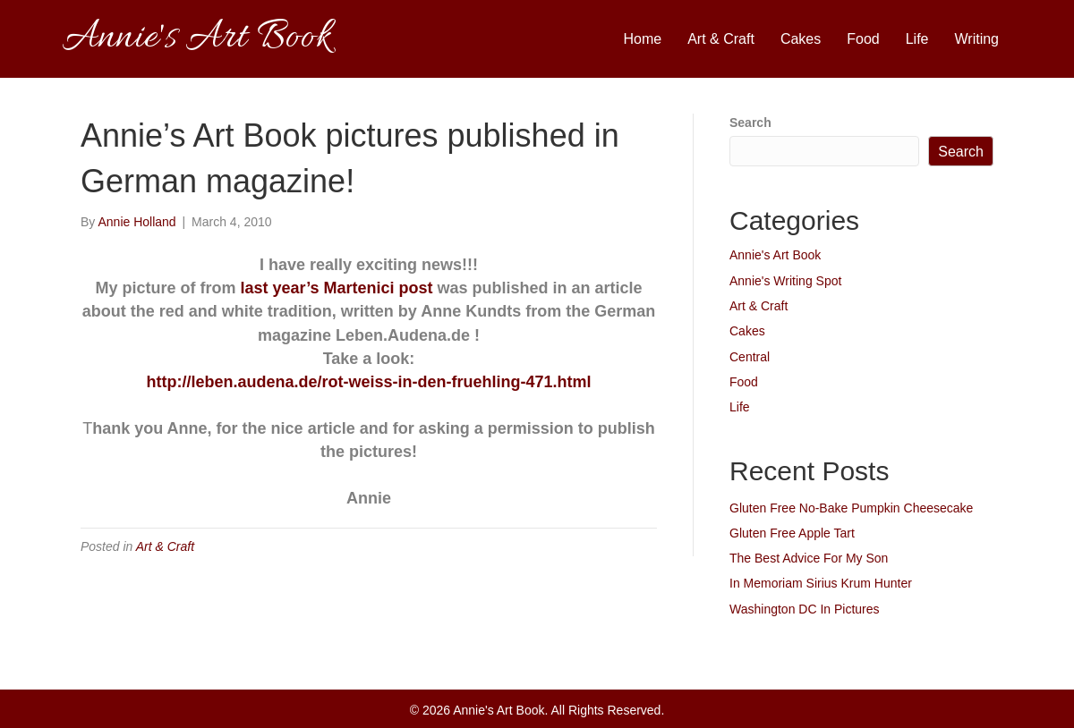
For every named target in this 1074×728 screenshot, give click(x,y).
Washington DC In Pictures (804, 609)
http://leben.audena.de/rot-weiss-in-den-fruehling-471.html (368, 382)
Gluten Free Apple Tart (792, 533)
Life (917, 39)
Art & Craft (720, 39)
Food (863, 39)
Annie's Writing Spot (785, 281)
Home (643, 39)
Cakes (800, 39)
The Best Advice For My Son (808, 558)
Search (750, 122)
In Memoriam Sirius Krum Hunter (820, 583)
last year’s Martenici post (336, 288)
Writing (977, 39)
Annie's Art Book (775, 255)
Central (749, 357)
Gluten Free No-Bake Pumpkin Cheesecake (851, 508)
